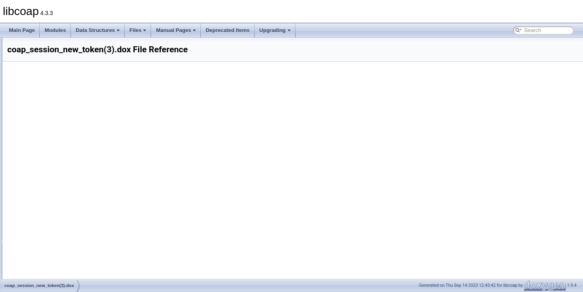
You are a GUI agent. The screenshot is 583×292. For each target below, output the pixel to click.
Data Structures (98, 30)
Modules (55, 30)
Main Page (22, 30)
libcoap (15, 44)
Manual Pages (176, 30)
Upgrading (275, 30)
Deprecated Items (227, 30)
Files (138, 30)
